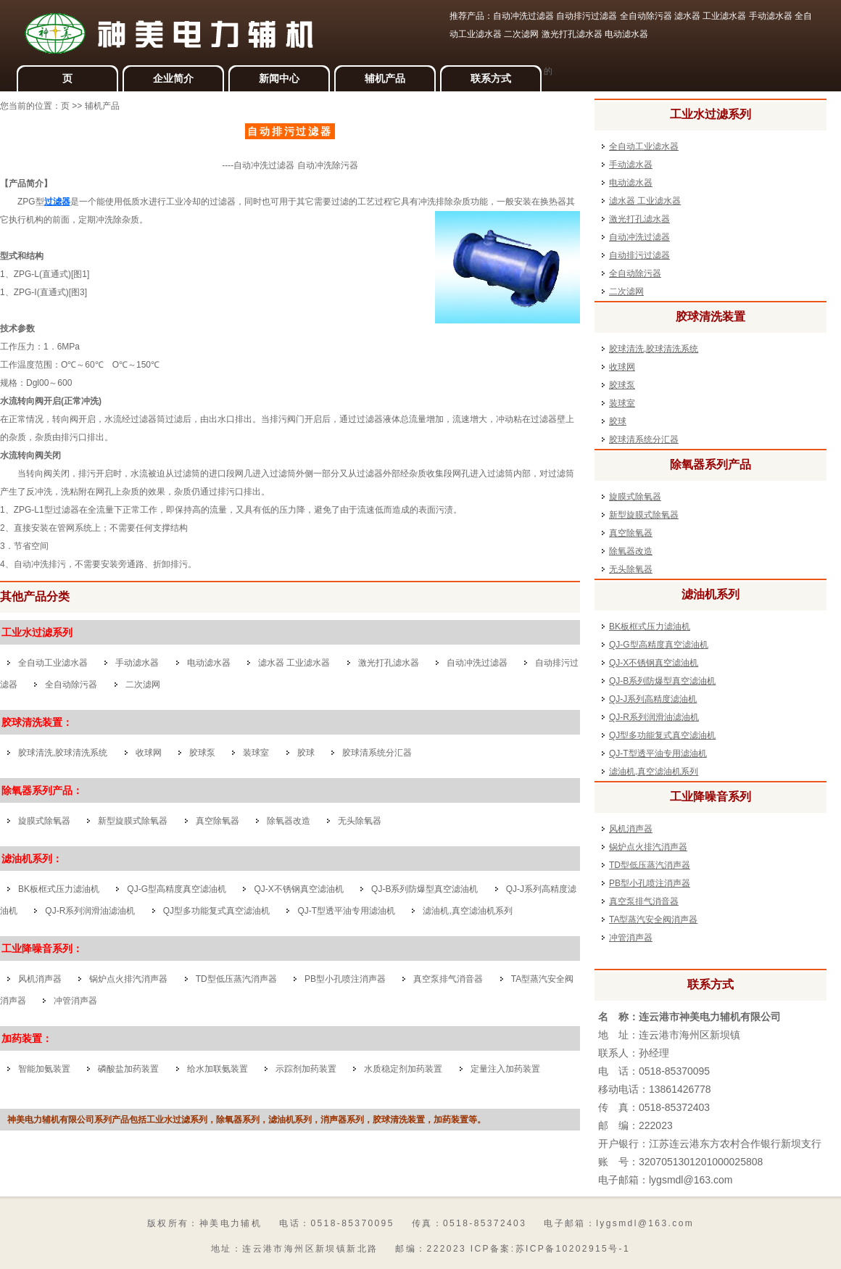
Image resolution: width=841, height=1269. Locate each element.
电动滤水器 (209, 663)
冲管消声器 (75, 1001)
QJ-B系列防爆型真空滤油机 (424, 889)
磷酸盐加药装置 (128, 1069)
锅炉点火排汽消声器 (128, 979)
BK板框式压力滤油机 (58, 889)
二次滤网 (142, 684)
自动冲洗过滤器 (477, 663)
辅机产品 (385, 78)
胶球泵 (202, 753)
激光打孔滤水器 (388, 663)
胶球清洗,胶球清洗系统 (62, 753)
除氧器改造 (289, 821)
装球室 (256, 753)
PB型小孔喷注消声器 (345, 979)
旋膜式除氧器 (44, 821)
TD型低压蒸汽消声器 (236, 979)
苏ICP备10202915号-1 (572, 1249)
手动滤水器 (137, 663)
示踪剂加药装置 (306, 1069)
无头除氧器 (359, 821)
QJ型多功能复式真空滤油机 (216, 911)
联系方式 (491, 78)
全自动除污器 (71, 684)
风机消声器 (40, 979)
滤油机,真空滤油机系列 (467, 911)
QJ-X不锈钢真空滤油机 (298, 889)
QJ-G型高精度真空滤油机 (176, 889)
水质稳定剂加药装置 (403, 1069)
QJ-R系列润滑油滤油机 (90, 911)
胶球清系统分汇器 (377, 753)
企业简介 (173, 78)
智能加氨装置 (44, 1069)
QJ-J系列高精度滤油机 (653, 699)
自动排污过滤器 (639, 255)
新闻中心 (279, 78)
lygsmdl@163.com (690, 1180)
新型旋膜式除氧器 (132, 821)
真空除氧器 (217, 821)
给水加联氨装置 (217, 1069)
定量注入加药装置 (505, 1069)
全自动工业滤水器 (53, 663)
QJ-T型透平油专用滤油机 (346, 911)
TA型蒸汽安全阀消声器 (653, 919)
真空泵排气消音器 (448, 979)
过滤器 (57, 202)
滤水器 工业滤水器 (294, 663)
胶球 (306, 753)
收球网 (149, 753)
